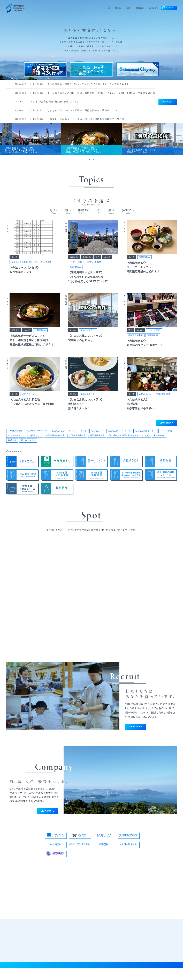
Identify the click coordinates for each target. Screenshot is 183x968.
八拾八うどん (28, 397)
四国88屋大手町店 (77, 437)
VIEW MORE (166, 424)
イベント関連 (76, 265)
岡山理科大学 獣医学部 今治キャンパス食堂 (31, 265)
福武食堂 (12, 442)
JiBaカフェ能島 (15, 432)
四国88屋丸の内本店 (55, 437)
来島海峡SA (75, 270)
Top (108, 8)
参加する (87, 261)
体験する (74, 261)
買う (97, 261)
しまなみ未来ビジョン (145, 432)
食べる (14, 261)
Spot (128, 8)
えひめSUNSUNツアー (37, 432)
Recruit (140, 8)
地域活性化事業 (94, 265)
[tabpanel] (30, 141)
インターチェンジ (16, 437)
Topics (118, 8)
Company (153, 8)
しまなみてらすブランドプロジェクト (69, 432)
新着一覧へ (167, 101)
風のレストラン (88, 334)
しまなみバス (97, 432)
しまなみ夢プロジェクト (119, 432)
